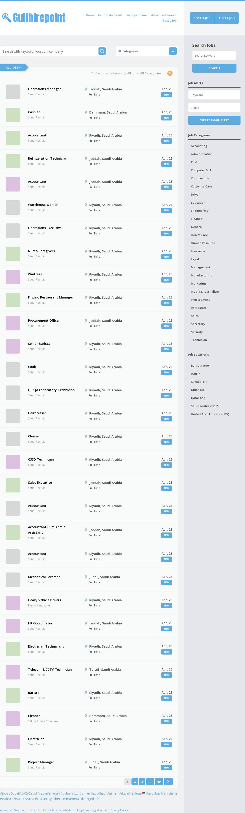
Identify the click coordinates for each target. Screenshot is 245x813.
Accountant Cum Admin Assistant (47, 530)
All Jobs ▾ (13, 67)
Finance (196, 219)
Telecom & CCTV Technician (50, 669)
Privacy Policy (119, 810)
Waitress (35, 274)
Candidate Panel (110, 15)
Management (200, 267)
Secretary (198, 324)
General (197, 227)
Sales (195, 316)
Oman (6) (197, 390)
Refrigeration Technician (47, 158)
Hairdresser (37, 413)
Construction (200, 178)
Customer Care (201, 186)
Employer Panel (136, 15)
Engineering (200, 211)
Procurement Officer (44, 320)
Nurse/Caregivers (41, 251)
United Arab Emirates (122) (210, 414)
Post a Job (170, 20)
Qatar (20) (198, 398)
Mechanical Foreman (44, 577)
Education (198, 202)
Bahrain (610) (200, 365)
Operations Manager (44, 89)
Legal (195, 259)
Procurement (200, 300)
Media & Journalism (205, 292)
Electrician (36, 739)
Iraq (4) (196, 374)
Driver (195, 194)
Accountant (37, 135)
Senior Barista (39, 343)
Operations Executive (44, 228)
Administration (201, 154)
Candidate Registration (58, 810)
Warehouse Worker (43, 205)
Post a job (202, 18)
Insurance (198, 251)
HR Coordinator (40, 623)
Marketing (198, 283)
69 (158, 782)
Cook (32, 367)
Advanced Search (164, 15)
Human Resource (203, 243)
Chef (194, 162)
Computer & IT (201, 170)
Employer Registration (92, 810)
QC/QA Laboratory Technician (51, 390)
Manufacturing (201, 275)
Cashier (34, 112)
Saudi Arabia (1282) (205, 406)
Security (197, 332)
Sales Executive (40, 482)
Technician (199, 340)
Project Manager (41, 762)
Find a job (227, 18)
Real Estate (199, 308)
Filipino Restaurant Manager (50, 297)
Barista (33, 692)
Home (90, 15)
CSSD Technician (41, 459)
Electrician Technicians (46, 646)
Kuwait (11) (199, 382)
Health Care (199, 235)
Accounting (199, 146)
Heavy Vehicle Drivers (44, 600)
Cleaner (34, 436)
